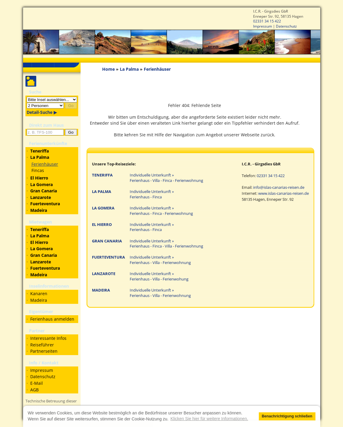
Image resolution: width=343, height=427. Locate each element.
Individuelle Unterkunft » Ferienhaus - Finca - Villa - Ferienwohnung (166, 244)
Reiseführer (42, 345)
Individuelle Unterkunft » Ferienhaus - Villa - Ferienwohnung (160, 260)
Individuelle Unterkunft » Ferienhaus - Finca (152, 194)
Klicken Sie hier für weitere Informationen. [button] (209, 418)
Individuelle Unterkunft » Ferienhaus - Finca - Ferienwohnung (161, 211)
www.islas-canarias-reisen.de (283, 193)
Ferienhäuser (44, 164)
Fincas (37, 170)
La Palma (129, 69)
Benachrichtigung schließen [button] (287, 416)
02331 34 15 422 (267, 21)
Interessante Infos (48, 338)
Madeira (38, 300)
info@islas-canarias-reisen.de (278, 187)
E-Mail (36, 383)
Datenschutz (286, 26)
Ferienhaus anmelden (52, 319)
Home (108, 69)
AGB (34, 390)
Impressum (262, 26)
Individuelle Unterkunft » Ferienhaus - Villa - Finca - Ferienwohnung (166, 178)
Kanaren (38, 293)
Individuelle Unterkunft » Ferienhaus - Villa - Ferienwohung (159, 276)
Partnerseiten (44, 351)
